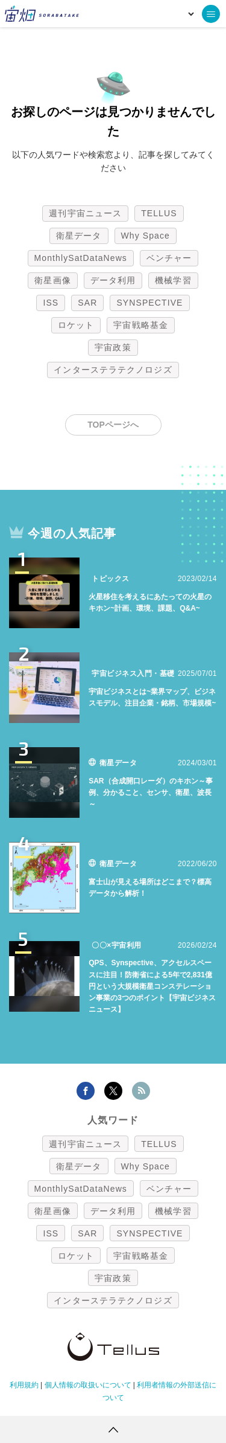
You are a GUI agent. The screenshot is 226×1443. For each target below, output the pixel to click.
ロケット (76, 325)
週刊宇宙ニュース (85, 213)
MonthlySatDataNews (80, 258)
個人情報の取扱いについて (88, 1385)
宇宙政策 (113, 347)
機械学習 (173, 280)
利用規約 (24, 1385)
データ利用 (113, 280)
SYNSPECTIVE (149, 302)
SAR (87, 302)
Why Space (146, 235)
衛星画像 (52, 280)
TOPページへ (113, 424)
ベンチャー (169, 258)
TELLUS (159, 213)
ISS (50, 302)
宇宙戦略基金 (140, 325)
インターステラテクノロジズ (113, 369)
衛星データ (79, 235)
